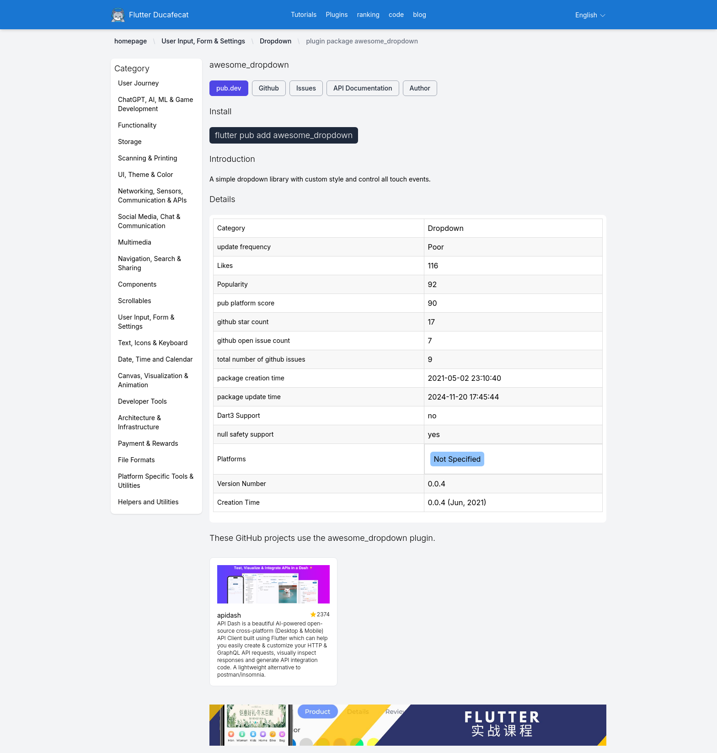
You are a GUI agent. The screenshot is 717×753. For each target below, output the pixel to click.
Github (269, 88)
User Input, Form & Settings (203, 41)
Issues (306, 88)
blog (419, 14)
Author (420, 88)
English (590, 15)
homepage (130, 41)
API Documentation (362, 88)
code (396, 14)
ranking (368, 14)
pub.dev (228, 88)
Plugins (337, 14)
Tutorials (304, 14)
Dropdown (275, 41)
